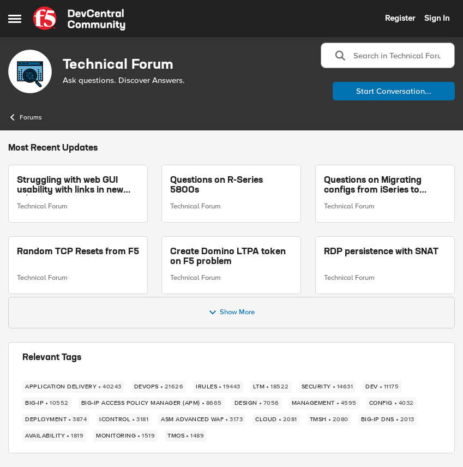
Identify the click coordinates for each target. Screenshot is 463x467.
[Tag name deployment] (55, 420)
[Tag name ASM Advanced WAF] (201, 420)
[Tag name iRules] (218, 387)
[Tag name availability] (54, 436)
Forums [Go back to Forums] (25, 117)
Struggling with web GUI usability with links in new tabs (70, 185)
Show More (231, 312)
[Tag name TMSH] (329, 420)
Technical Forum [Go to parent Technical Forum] (42, 206)
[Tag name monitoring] (125, 436)
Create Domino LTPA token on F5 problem (228, 257)
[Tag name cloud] (276, 420)
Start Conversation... (393, 91)
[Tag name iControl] (124, 420)
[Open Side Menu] (15, 18)
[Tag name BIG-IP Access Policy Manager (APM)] (152, 403)
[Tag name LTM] (271, 387)
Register (400, 18)
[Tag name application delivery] (73, 387)
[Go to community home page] (79, 18)
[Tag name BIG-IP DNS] (387, 420)
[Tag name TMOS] (186, 436)
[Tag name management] (324, 403)
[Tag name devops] (159, 387)
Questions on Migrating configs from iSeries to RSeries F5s (373, 185)
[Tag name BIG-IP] (46, 403)
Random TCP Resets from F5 (78, 252)
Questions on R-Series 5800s (216, 185)
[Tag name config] (391, 403)
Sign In (436, 18)
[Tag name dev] (382, 387)
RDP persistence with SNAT (381, 252)
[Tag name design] (257, 403)
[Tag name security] (327, 387)
